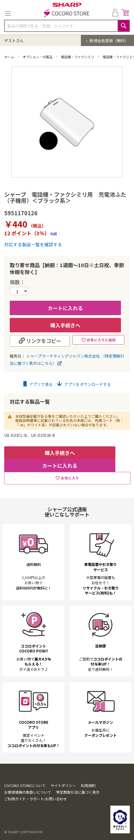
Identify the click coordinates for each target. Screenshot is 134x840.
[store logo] (67, 13)
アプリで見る (38, 384)
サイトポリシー (63, 785)
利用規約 (88, 785)
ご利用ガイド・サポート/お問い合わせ (35, 798)
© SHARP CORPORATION (23, 831)
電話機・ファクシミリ (78, 56)
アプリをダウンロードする (84, 384)
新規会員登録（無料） (108, 40)
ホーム (9, 56)
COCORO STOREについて (25, 785)
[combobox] (67, 26)
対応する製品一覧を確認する (33, 244)
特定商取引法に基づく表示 (78, 792)
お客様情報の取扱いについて (27, 792)
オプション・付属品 (38, 56)
